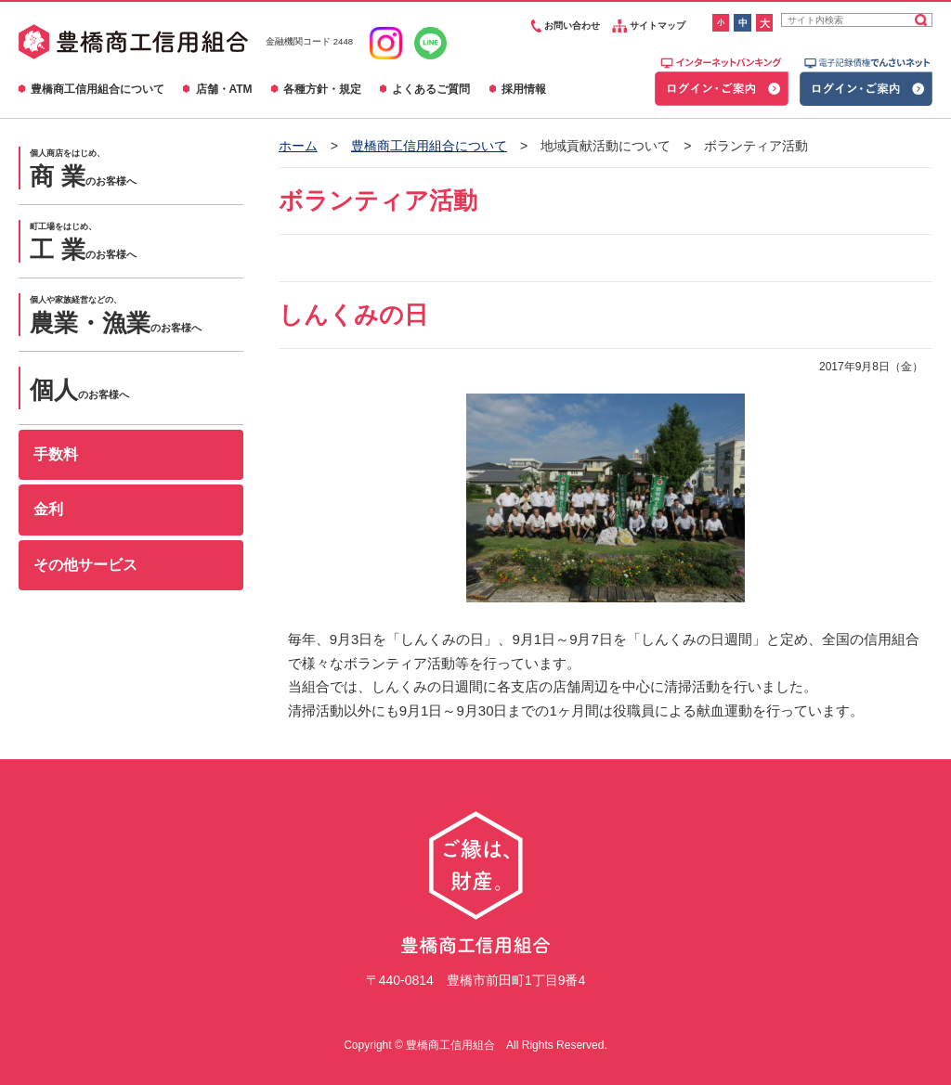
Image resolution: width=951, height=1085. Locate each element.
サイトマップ (648, 25)
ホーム (298, 145)
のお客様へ (136, 169)
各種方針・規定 (322, 89)
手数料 (55, 454)
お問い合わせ (563, 25)
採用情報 (524, 89)
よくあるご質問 (431, 89)
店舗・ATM (224, 89)
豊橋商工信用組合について (97, 89)
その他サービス (85, 565)
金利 (48, 509)
